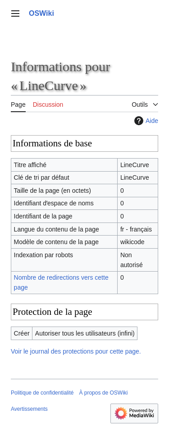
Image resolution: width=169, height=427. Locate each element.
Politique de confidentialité (42, 393)
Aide (145, 120)
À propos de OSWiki (103, 393)
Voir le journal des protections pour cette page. (76, 351)
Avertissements (29, 409)
